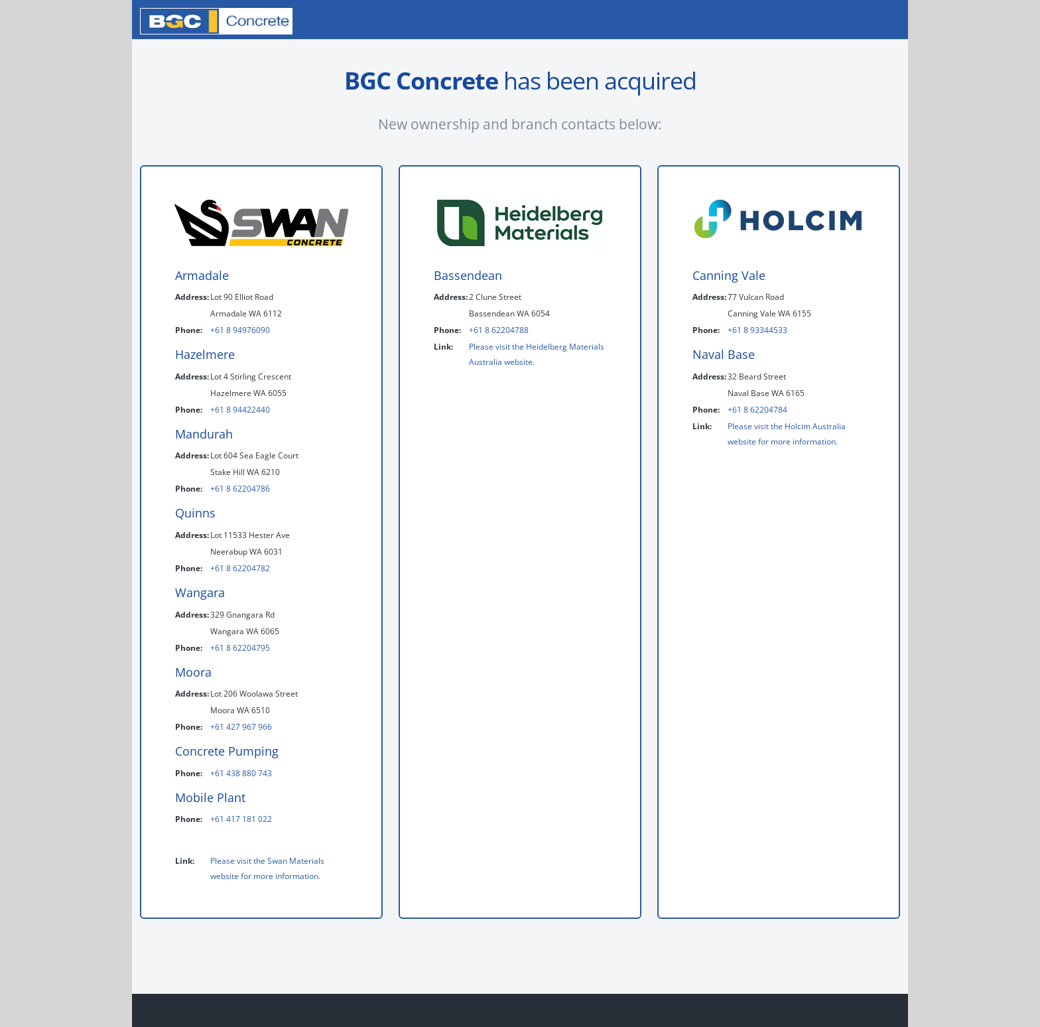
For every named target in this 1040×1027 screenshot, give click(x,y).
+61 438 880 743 (241, 773)
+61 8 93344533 (757, 330)
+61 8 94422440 (240, 409)
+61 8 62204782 (240, 568)
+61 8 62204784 (757, 409)
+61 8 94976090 (240, 330)
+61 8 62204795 (240, 647)
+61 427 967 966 (241, 726)
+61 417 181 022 (241, 819)
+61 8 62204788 (499, 330)
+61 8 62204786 (240, 488)
